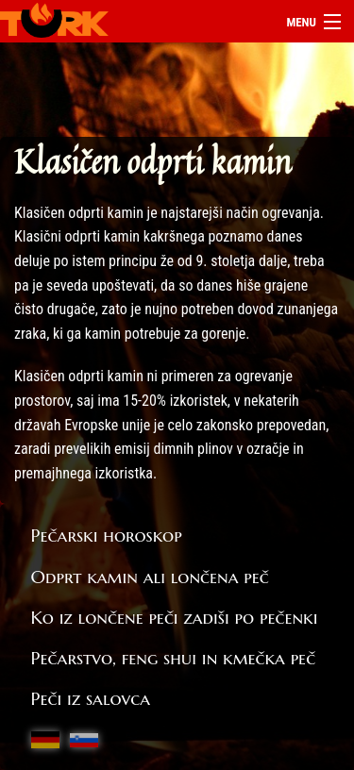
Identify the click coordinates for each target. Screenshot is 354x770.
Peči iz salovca (91, 698)
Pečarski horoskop (106, 535)
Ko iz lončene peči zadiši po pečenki (174, 617)
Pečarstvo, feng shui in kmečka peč (173, 657)
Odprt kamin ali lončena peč (150, 576)
